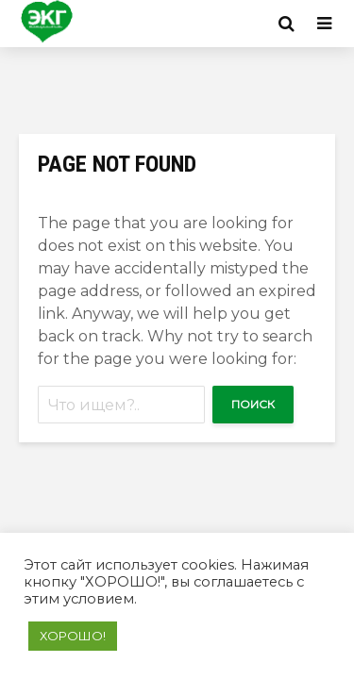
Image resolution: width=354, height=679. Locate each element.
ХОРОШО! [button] (73, 635)
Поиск (253, 404)
